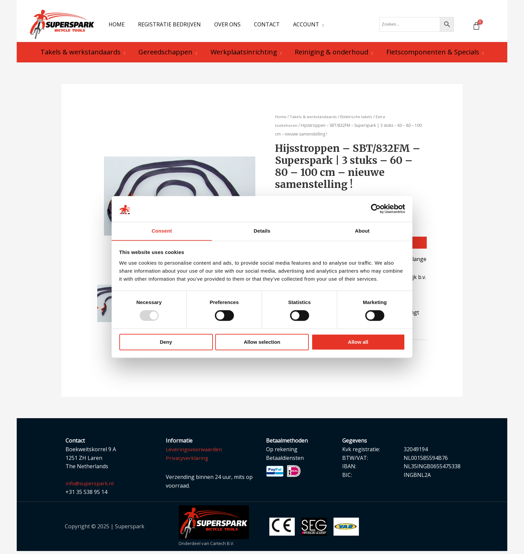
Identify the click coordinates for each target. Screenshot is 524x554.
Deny (166, 342)
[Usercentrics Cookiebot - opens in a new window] (376, 209)
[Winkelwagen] (476, 27)
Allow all (358, 342)
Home (281, 119)
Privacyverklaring (187, 460)
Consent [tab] (162, 231)
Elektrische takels (357, 119)
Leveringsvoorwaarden (195, 452)
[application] (309, 25)
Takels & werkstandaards (314, 119)
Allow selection (262, 342)
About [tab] (362, 231)
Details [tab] (262, 231)
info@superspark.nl (90, 486)
